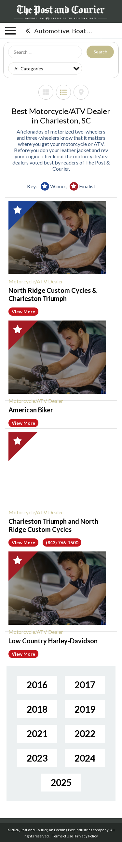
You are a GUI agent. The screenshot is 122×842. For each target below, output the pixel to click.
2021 (37, 733)
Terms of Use (62, 836)
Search (100, 51)
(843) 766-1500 (62, 542)
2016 (37, 684)
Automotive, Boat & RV (67, 31)
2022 (85, 733)
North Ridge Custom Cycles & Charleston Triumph (52, 294)
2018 (37, 709)
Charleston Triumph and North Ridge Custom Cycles (53, 525)
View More (23, 311)
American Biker (30, 410)
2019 (85, 709)
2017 (85, 684)
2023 (37, 758)
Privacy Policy (86, 836)
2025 (61, 782)
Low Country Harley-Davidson (53, 641)
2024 (85, 758)
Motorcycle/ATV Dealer (35, 281)
